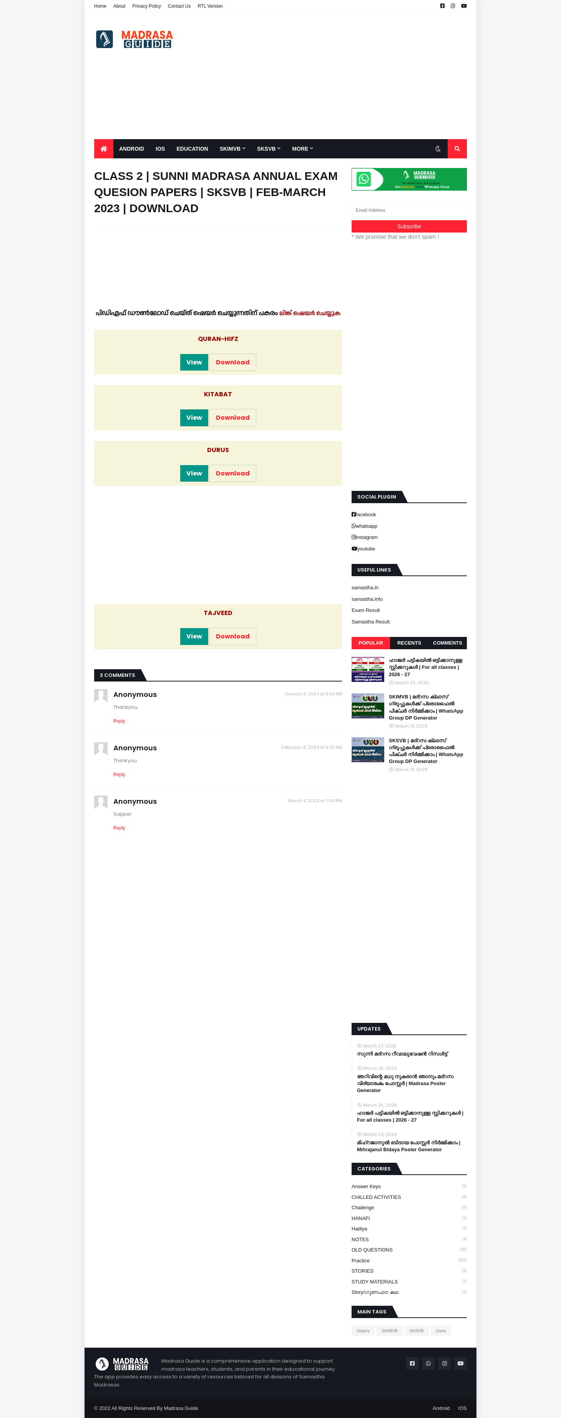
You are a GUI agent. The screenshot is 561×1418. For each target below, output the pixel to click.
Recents (409, 643)
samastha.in (365, 587)
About (119, 6)
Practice (409, 1260)
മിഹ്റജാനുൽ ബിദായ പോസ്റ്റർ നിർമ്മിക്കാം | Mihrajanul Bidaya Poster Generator (408, 1146)
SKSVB (417, 1330)
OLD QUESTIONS (409, 1250)
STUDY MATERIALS (409, 1281)
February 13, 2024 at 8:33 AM (312, 747)
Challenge (409, 1207)
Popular (371, 643)
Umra (441, 1330)
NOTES (409, 1239)
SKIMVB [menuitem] (230, 149)
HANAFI (409, 1218)
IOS (462, 1408)
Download (233, 362)
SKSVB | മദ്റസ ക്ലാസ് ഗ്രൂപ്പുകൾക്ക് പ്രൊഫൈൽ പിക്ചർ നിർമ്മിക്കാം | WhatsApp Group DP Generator (426, 751)
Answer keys (409, 1186)
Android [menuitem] (131, 149)
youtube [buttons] (366, 549)
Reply (119, 721)
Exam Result (366, 610)
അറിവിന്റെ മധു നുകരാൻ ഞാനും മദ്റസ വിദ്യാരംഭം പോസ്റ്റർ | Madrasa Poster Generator (405, 1083)
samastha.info (367, 599)
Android (441, 1408)
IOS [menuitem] (160, 149)
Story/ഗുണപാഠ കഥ (409, 1292)
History (363, 1330)
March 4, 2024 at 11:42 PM (315, 801)
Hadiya (409, 1228)
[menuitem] (103, 148)
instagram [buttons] (367, 537)
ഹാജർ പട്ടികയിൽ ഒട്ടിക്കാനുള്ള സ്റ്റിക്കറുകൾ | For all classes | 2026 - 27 (425, 667)
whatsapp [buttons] (366, 526)
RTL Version (210, 6)
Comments (447, 643)
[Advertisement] (327, 76)
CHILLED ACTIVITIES (409, 1197)
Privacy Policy (146, 6)
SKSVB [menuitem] (266, 149)
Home (100, 6)
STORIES (409, 1271)
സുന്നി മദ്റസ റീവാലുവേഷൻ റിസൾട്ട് (402, 1054)
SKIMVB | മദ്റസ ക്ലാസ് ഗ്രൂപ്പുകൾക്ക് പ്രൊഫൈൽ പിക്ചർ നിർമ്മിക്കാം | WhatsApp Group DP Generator (426, 707)
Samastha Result (371, 622)
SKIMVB (390, 1330)
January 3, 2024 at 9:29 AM (313, 694)
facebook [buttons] (366, 514)
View (194, 362)
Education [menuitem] (192, 149)
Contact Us (179, 6)
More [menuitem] (300, 149)
